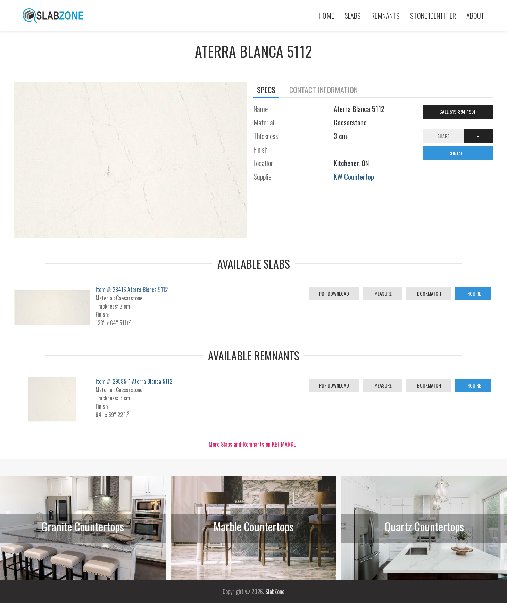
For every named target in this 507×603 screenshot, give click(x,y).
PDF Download (334, 293)
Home (326, 15)
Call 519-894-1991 (457, 111)
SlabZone (274, 591)
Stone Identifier (433, 15)
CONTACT (457, 153)
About (475, 15)
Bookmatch (428, 293)
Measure (382, 293)
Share (443, 135)
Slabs (352, 15)
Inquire (473, 293)
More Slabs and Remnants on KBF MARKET (253, 444)
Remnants (385, 15)
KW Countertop (354, 176)
